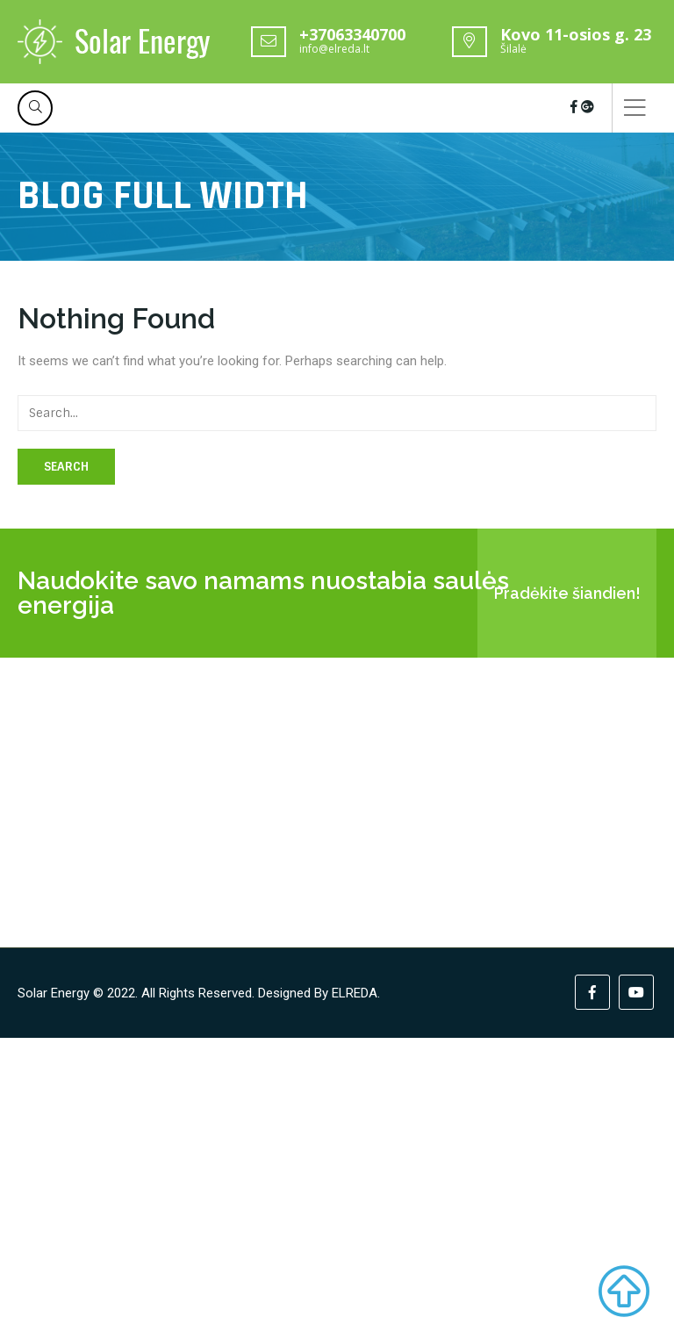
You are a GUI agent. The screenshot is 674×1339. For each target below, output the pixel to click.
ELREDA (354, 993)
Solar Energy (54, 993)
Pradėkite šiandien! (567, 593)
